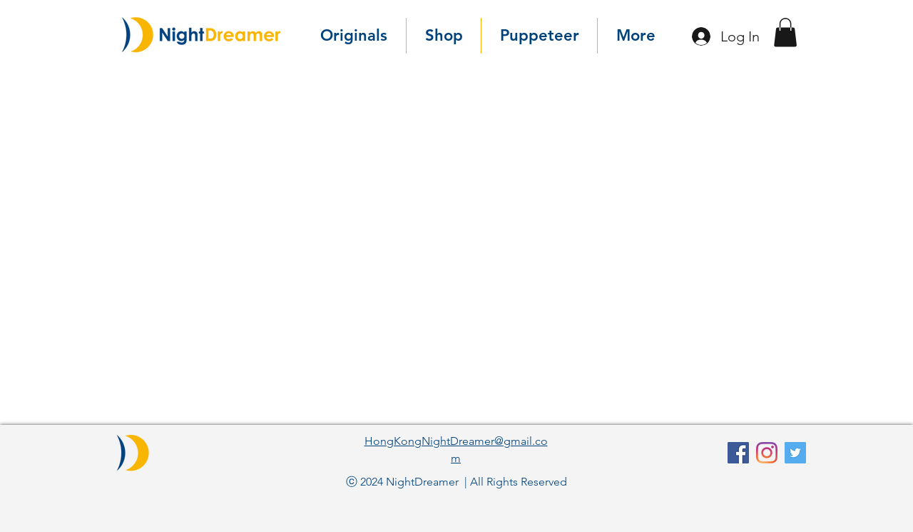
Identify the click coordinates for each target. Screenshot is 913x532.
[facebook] (738, 452)
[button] (785, 32)
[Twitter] (795, 452)
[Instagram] (766, 452)
